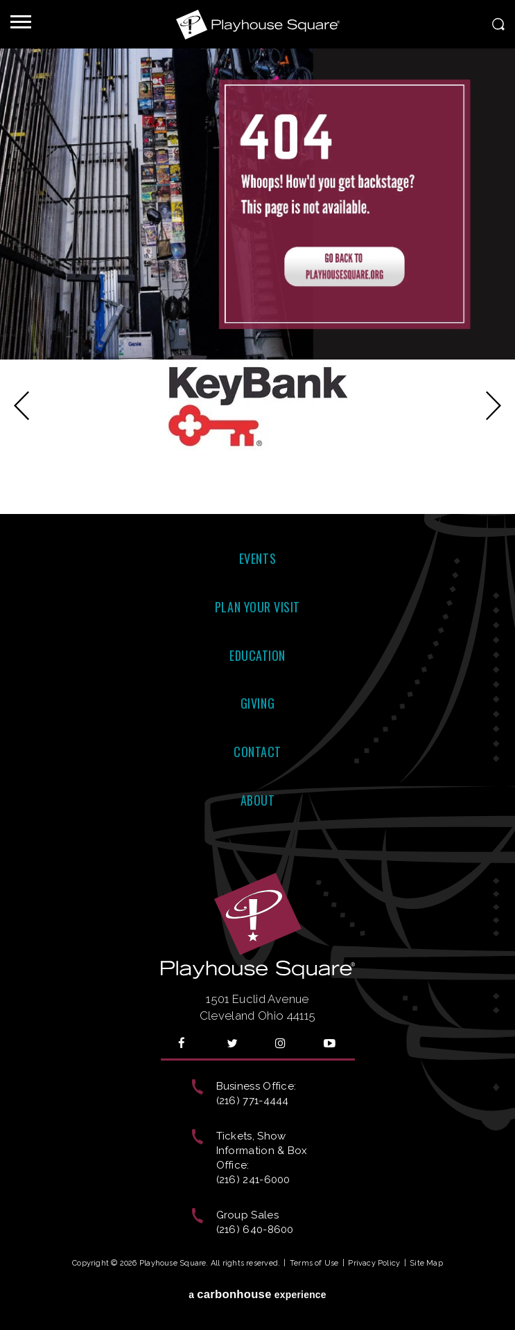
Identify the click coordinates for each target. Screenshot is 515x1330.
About (258, 800)
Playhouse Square (258, 24)
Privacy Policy (374, 1263)
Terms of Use (314, 1263)
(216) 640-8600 (255, 1229)
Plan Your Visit (257, 607)
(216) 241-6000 (253, 1179)
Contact (257, 752)
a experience (257, 1294)
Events (257, 558)
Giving (257, 703)
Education (257, 655)
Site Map (426, 1263)
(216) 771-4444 (252, 1100)
